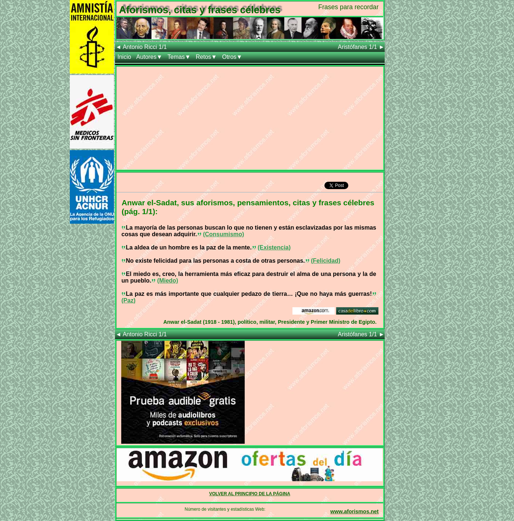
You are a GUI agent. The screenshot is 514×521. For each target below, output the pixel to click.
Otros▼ (232, 57)
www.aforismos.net (354, 511)
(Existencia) (274, 247)
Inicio (124, 57)
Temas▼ (179, 57)
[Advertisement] (249, 118)
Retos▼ (206, 57)
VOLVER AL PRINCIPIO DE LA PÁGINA (249, 493)
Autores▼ (149, 57)
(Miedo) (167, 280)
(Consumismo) (223, 234)
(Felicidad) (325, 261)
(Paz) (129, 300)
